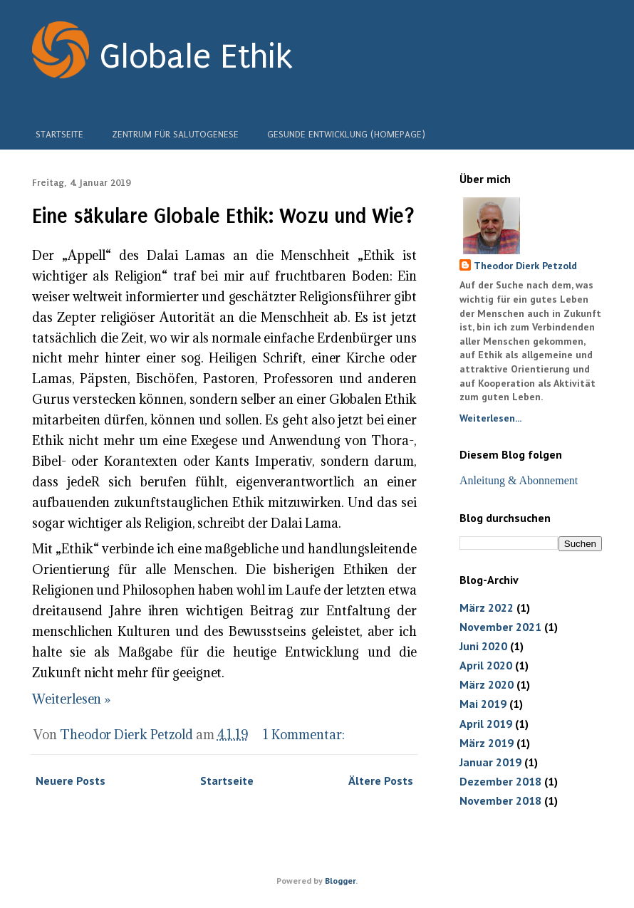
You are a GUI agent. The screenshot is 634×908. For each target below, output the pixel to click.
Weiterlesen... (490, 418)
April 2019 (485, 723)
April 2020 (485, 665)
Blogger (340, 880)
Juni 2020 (483, 646)
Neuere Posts (70, 780)
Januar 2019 (490, 762)
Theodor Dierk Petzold (525, 265)
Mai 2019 (482, 703)
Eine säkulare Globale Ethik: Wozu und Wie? (223, 216)
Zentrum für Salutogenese (175, 133)
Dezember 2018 (500, 781)
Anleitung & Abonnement (518, 480)
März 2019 (486, 743)
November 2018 (500, 800)
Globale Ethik (196, 56)
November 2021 (500, 627)
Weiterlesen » (71, 699)
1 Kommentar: (305, 734)
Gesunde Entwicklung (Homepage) (346, 133)
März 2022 (486, 607)
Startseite (59, 133)
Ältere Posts (380, 780)
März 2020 (486, 684)
